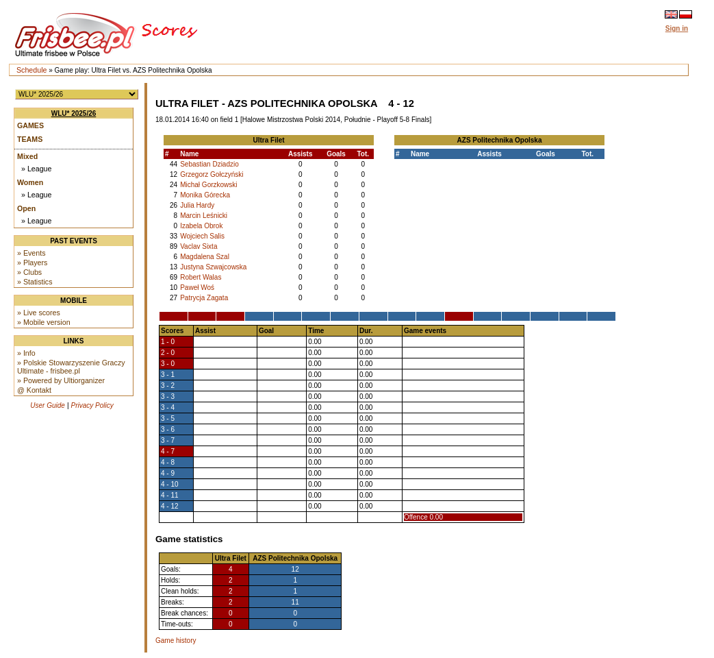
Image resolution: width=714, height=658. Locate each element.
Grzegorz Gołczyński (211, 174)
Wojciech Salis (202, 236)
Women (30, 182)
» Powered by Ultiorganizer (61, 380)
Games (30, 125)
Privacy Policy (92, 405)
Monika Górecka (205, 195)
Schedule (31, 70)
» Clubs (29, 272)
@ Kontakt (34, 390)
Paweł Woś (197, 287)
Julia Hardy (197, 205)
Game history (175, 640)
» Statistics (35, 282)
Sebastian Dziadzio (209, 164)
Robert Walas (200, 277)
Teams (29, 139)
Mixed (27, 156)
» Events (31, 253)
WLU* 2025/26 (74, 113)
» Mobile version (44, 322)
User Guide (47, 405)
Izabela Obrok (201, 226)
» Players (32, 262)
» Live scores (38, 312)
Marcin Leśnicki (203, 215)
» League (36, 168)
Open (26, 208)
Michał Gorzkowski (208, 184)
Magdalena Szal (204, 256)
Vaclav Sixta (198, 246)
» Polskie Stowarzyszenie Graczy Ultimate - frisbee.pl (71, 366)
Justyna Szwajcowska (213, 267)
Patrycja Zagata (204, 298)
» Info (26, 353)
